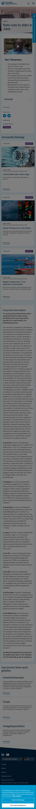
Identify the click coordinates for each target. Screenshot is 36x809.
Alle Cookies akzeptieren (18, 805)
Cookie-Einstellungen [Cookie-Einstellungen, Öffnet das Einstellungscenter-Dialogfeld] (18, 800)
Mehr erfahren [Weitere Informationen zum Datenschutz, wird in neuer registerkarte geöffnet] (16, 796)
